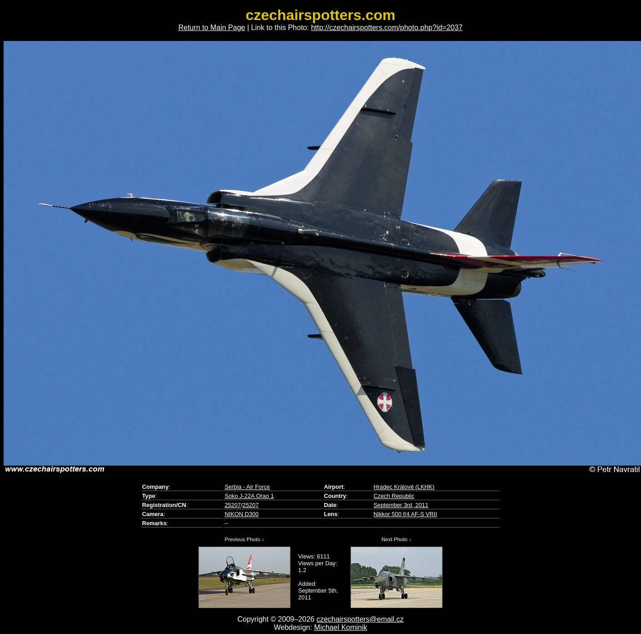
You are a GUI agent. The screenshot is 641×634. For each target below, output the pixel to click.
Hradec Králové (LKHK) (404, 486)
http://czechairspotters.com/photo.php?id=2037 (387, 27)
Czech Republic (394, 495)
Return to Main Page (211, 27)
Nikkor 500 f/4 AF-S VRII (405, 514)
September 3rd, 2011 (401, 505)
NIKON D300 (241, 514)
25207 (232, 505)
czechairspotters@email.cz (359, 619)
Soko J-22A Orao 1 (249, 495)
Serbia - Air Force (247, 486)
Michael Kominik (340, 627)
